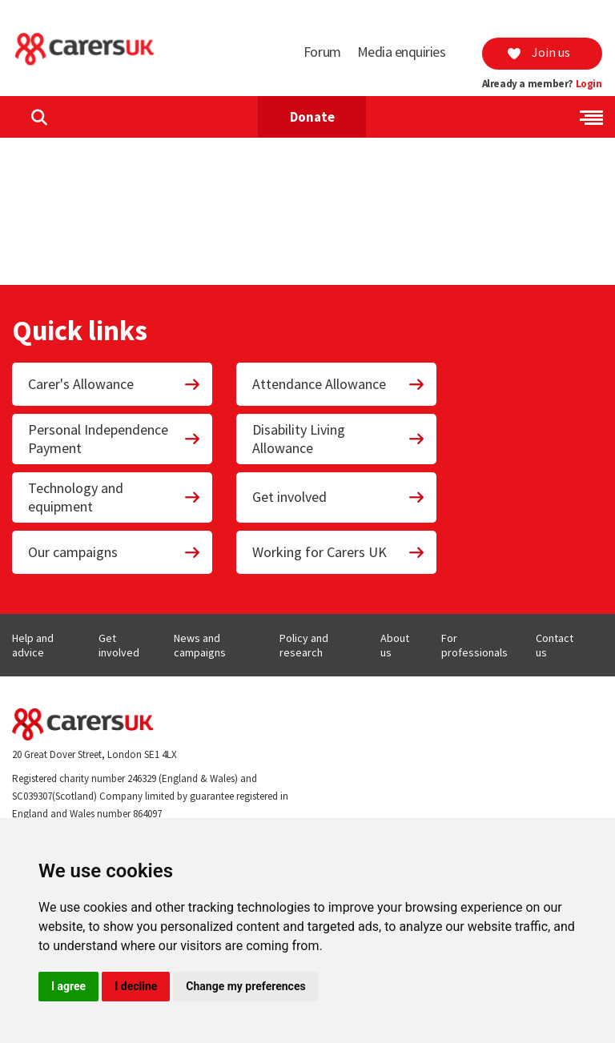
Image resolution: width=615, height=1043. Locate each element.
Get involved (338, 496)
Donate (312, 117)
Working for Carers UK (338, 552)
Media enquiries (401, 51)
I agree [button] (68, 986)
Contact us (554, 645)
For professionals (474, 645)
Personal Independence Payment (114, 438)
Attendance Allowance (338, 384)
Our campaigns (114, 552)
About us (394, 645)
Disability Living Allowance (338, 438)
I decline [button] (136, 986)
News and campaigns (200, 645)
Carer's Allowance (114, 384)
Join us (538, 52)
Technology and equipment (114, 497)
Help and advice (33, 645)
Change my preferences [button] (245, 986)
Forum (322, 51)
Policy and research (303, 645)
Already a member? (542, 84)
